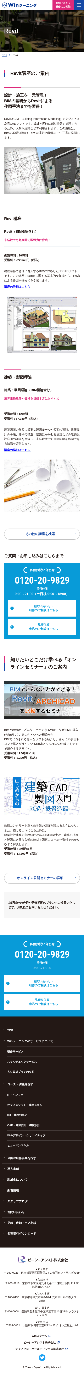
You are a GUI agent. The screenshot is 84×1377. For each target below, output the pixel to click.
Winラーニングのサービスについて (30, 1041)
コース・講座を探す (20, 1084)
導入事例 (13, 1169)
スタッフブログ (17, 1201)
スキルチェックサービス (22, 1061)
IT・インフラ (15, 1094)
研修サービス (15, 1051)
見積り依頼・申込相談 (21, 1223)
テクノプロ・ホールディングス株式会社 (39, 1349)
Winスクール (39, 1335)
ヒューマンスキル (18, 1145)
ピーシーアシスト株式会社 (39, 1342)
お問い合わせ (16, 1212)
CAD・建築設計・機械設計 (23, 1125)
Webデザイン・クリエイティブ (26, 1135)
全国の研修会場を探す (21, 1158)
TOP (10, 1030)
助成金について (17, 1179)
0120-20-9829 (42, 580)
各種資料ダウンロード (21, 1233)
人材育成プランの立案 (20, 1071)
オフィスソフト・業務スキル (24, 1105)
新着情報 (13, 1190)
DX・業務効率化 (17, 1115)
